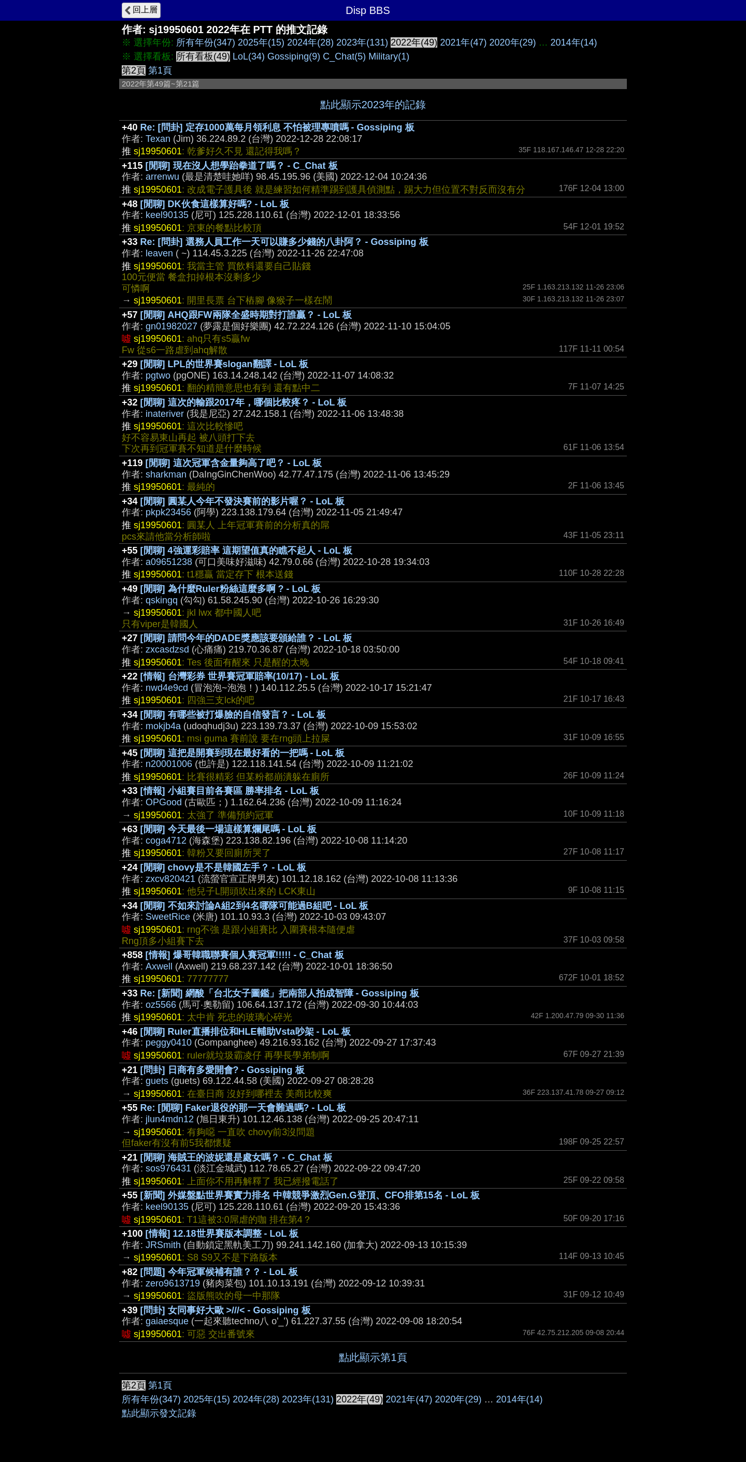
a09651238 (169, 562)
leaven (159, 253)
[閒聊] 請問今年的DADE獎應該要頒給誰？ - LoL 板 (246, 638)
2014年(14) (574, 42)
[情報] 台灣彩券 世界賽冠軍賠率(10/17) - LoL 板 (240, 676)
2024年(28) (310, 42)
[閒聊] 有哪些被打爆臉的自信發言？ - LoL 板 (233, 715)
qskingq (162, 600)
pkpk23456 (168, 512)
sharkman (166, 474)
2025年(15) (261, 42)
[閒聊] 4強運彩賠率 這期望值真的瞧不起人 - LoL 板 (246, 550)
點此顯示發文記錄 (159, 1413)
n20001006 (169, 764)
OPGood (164, 802)
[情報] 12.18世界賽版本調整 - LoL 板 (222, 1233)
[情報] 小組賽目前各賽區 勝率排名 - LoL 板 (230, 791)
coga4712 (166, 840)
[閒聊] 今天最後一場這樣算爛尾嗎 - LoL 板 (228, 829)
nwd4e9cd (167, 688)
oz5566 (161, 1005)
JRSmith (163, 1245)
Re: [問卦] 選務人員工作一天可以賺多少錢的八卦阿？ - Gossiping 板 (284, 242)
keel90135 (167, 215)
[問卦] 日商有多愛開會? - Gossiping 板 (222, 1070)
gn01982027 (171, 326)
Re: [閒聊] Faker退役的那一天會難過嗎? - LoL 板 (243, 1108)
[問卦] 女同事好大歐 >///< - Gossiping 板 (225, 1310)
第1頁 (160, 70)
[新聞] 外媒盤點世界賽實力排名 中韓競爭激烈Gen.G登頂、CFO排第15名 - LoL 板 (310, 1195)
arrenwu (162, 176)
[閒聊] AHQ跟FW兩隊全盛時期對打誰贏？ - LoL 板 (246, 315)
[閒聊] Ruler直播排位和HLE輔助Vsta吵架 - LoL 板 (245, 1031)
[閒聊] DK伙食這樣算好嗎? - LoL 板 (215, 204)
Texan (158, 139)
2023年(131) (362, 42)
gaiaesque (167, 1321)
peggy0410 (169, 1042)
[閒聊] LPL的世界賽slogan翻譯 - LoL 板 (224, 364)
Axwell (159, 966)
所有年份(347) (205, 42)
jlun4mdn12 (170, 1119)
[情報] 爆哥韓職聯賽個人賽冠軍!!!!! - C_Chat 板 (245, 955)
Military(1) (388, 56)
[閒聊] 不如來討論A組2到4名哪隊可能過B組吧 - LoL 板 (254, 906)
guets (157, 1081)
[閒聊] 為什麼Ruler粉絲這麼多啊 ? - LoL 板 (230, 589)
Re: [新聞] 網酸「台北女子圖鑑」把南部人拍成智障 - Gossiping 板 (279, 993)
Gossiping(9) (293, 56)
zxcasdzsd (167, 649)
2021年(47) (463, 42)
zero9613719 (173, 1283)
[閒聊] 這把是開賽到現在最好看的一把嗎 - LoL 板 (242, 753)
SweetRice (168, 916)
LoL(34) (249, 56)
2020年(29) (512, 42)
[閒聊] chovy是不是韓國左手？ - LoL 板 (223, 867)
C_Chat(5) (344, 56)
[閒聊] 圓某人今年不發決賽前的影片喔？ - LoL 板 (242, 501)
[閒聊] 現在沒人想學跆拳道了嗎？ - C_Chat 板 (242, 166)
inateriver (165, 414)
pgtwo (158, 375)
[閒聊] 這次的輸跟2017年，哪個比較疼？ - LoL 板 (243, 402)
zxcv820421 (170, 879)
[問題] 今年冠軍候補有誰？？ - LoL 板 (219, 1272)
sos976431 (168, 1168)
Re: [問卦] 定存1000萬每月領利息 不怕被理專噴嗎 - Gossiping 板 (277, 127)
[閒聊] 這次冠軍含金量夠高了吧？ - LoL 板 (234, 463)
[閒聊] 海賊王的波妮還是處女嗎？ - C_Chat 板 (236, 1157)
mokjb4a (163, 726)
